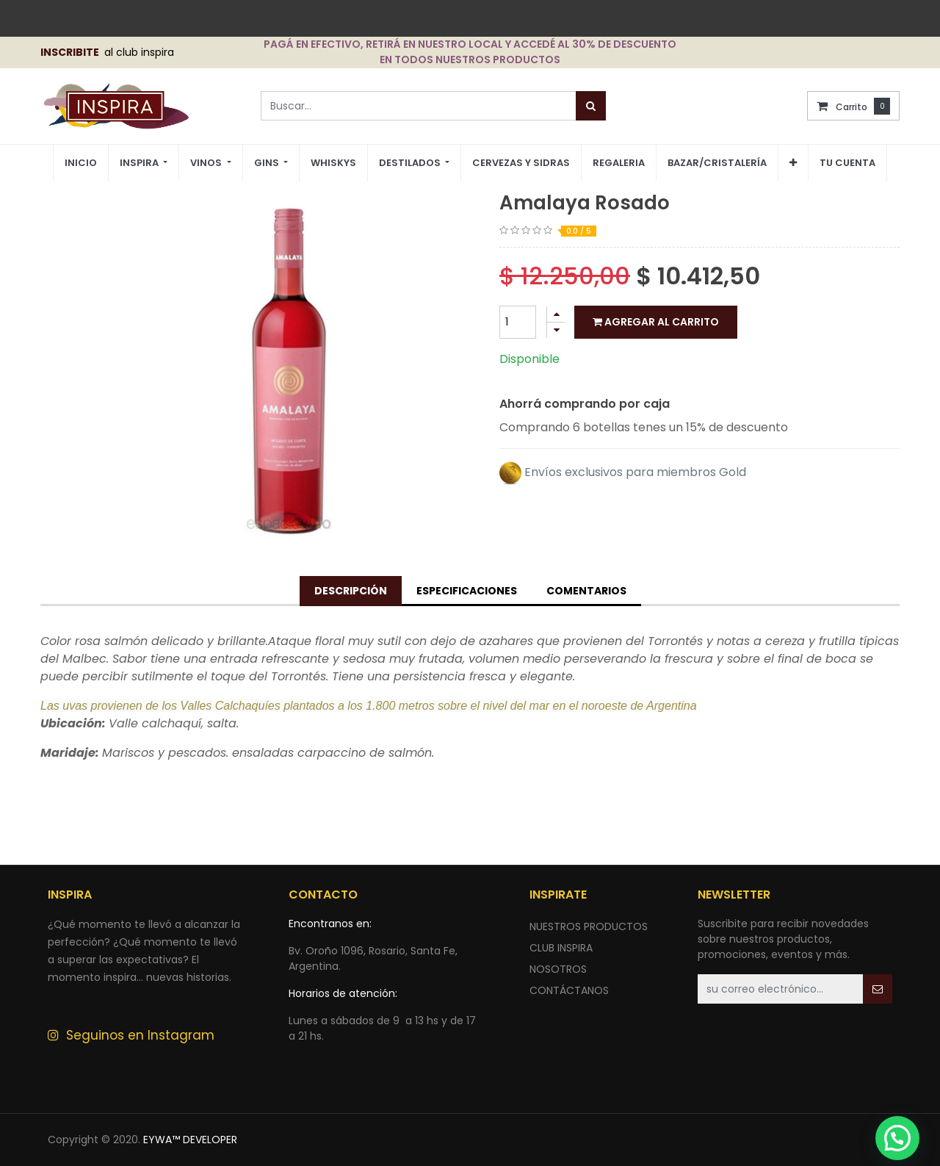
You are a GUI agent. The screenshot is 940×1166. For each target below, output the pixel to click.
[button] (793, 163)
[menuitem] (81, 163)
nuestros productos (588, 926)
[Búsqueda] (591, 105)
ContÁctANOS (569, 990)
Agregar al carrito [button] (656, 321)
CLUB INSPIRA (561, 947)
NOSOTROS (558, 969)
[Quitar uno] (556, 330)
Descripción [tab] (350, 590)
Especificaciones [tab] (466, 590)
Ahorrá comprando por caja (584, 403)
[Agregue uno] (556, 314)
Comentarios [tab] (586, 590)
